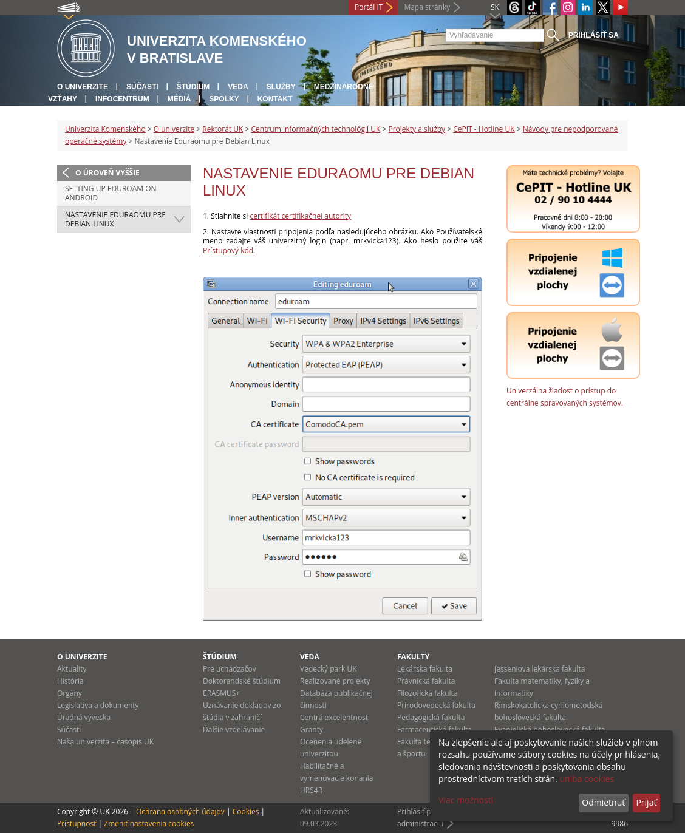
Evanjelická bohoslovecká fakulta (549, 729)
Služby (281, 87)
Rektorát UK (222, 129)
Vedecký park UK (328, 669)
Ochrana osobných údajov (180, 811)
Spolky (224, 99)
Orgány (69, 693)
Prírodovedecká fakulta (436, 705)
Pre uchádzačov (229, 669)
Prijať (646, 802)
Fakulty (413, 656)
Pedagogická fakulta (431, 717)
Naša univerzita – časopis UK (105, 741)
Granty (311, 729)
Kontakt (275, 99)
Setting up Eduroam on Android (111, 193)
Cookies (246, 811)
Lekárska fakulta (424, 669)
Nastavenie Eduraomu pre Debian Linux (115, 219)
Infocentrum (122, 99)
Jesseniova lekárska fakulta (539, 669)
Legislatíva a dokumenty (98, 705)
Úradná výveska (84, 717)
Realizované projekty (335, 681)
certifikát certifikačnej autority (300, 216)
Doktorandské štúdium (242, 681)
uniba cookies (586, 778)
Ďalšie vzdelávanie (234, 729)
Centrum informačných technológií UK (315, 129)
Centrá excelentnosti (335, 717)
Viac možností (465, 800)
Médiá (179, 99)
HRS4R (311, 790)
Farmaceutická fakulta (434, 729)
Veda (238, 87)
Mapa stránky (427, 7)
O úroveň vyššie (107, 173)
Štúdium (193, 87)
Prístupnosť (76, 823)
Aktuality (72, 669)
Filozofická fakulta (427, 693)
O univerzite (82, 87)
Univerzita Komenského (105, 129)
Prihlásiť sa (593, 35)
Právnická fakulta (426, 681)
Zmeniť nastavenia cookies (149, 823)
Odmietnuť (603, 802)
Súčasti (142, 87)
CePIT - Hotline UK (483, 129)
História (70, 681)
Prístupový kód (228, 250)
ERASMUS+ (221, 693)
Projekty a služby (416, 129)
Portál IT (369, 7)
